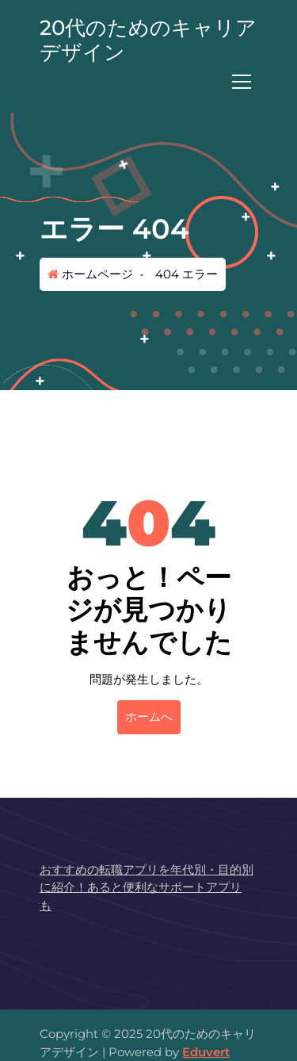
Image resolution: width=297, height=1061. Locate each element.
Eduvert (206, 1051)
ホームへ (149, 716)
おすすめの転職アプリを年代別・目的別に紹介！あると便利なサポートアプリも (146, 887)
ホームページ (90, 274)
